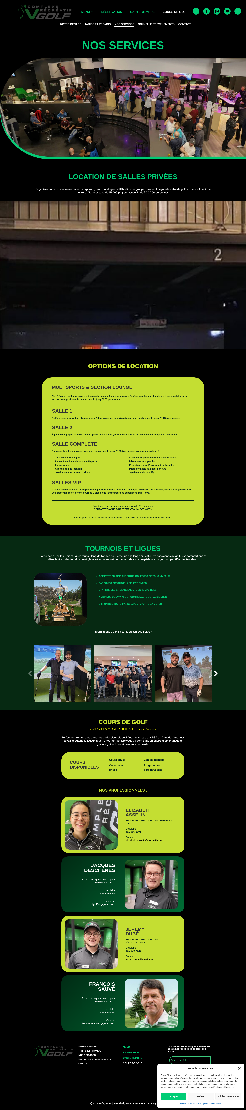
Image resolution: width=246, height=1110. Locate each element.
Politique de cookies (188, 1104)
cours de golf (175, 12)
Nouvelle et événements (156, 24)
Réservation (111, 12)
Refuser (201, 1096)
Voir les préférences (228, 1096)
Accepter (173, 1096)
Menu (85, 12)
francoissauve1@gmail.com (98, 1023)
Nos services (124, 24)
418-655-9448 (107, 893)
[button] (239, 1068)
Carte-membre (142, 12)
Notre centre (70, 24)
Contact (184, 24)
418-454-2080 (107, 1012)
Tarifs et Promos (98, 24)
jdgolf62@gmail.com (103, 904)
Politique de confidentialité (209, 1104)
